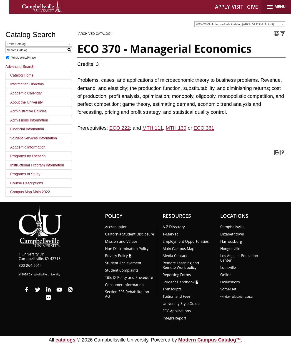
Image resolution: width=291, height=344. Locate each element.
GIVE (252, 6)
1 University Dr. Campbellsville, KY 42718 (39, 256)
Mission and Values (121, 241)
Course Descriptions (26, 183)
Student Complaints (121, 270)
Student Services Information (33, 138)
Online (225, 274)
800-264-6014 (30, 265)
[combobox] (239, 24)
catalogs (65, 340)
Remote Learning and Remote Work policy (181, 265)
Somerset (228, 289)
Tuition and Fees (177, 296)
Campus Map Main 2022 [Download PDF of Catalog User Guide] (30, 192)
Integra (174, 318)
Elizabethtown (232, 234)
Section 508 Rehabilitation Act (127, 294)
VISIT (237, 6)
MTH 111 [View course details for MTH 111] (152, 128)
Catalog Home (21, 75)
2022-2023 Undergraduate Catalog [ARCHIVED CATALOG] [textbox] (235, 24)
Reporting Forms (177, 274)
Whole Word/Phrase (23, 57)
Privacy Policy (116, 255)
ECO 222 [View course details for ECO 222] (119, 128)
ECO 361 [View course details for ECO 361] (203, 128)
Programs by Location (28, 156)
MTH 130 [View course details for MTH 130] (176, 128)
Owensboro (230, 282)
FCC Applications (177, 310)
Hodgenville (230, 248)
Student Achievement (123, 262)
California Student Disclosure (129, 234)
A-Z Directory (174, 226)
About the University (26, 102)
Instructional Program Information (37, 165)
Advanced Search (19, 67)
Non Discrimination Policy (126, 248)
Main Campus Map (178, 248)
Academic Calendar (26, 93)
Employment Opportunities (186, 241)
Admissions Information (29, 120)
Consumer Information (124, 284)
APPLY (222, 6)
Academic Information (27, 147)
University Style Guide (181, 303)
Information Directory (27, 84)
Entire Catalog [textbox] (16, 44)
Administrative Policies (28, 111)
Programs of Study (25, 174)
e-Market (170, 234)
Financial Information (27, 129)
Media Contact (175, 255)
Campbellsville (232, 226)
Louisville (228, 267)
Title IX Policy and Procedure (129, 277)
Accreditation (116, 226)
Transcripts (172, 289)
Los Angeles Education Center (239, 258)
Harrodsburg (231, 241)
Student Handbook (178, 282)
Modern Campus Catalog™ (209, 340)
